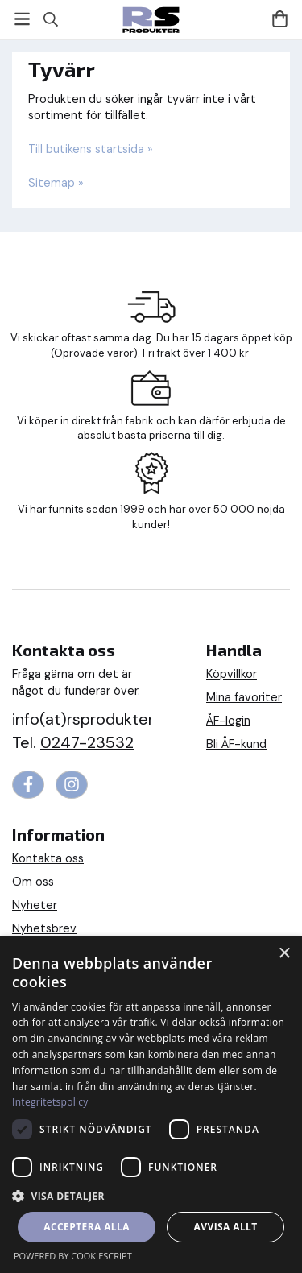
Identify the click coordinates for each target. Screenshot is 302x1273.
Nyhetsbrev (44, 928)
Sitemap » (56, 183)
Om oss (33, 881)
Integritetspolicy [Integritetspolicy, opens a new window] (50, 1102)
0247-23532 (87, 742)
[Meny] (22, 18)
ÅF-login (228, 720)
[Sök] (50, 19)
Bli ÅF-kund (236, 744)
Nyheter (34, 905)
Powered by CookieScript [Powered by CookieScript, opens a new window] (73, 1256)
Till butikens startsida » (90, 149)
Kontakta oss (48, 858)
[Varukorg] (280, 18)
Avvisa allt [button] (226, 1227)
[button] (151, 1195)
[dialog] (151, 1104)
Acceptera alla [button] (86, 1227)
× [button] (284, 954)
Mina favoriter (244, 697)
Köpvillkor (231, 674)
